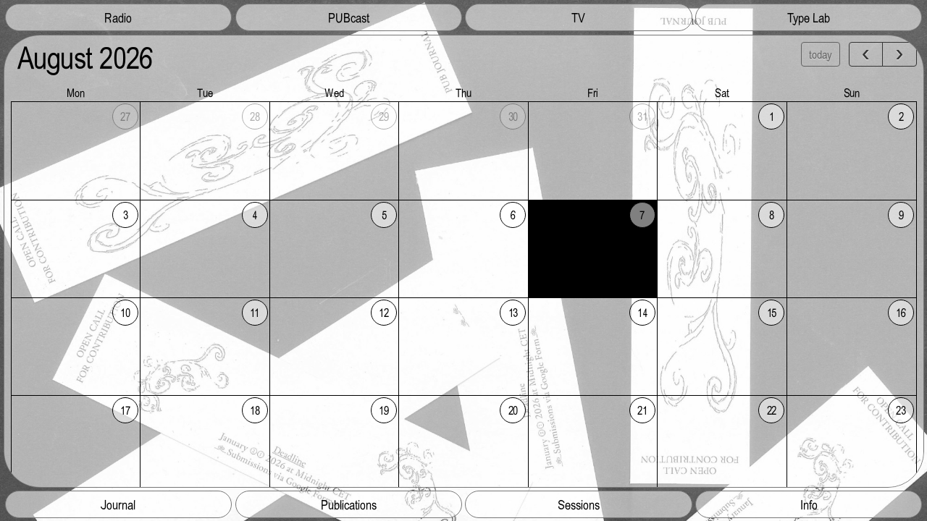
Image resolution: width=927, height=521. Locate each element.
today (820, 54)
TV (578, 17)
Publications (349, 504)
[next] (899, 54)
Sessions (579, 504)
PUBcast (348, 17)
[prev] (866, 54)
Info (809, 504)
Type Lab (808, 17)
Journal (118, 504)
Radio (118, 17)
